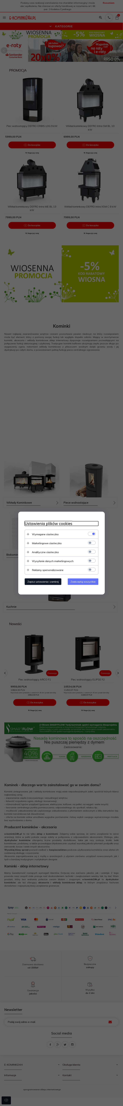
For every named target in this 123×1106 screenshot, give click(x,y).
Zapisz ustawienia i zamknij (43, 581)
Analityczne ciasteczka (45, 552)
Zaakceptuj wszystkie (83, 581)
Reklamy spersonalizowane (47, 569)
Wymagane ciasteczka (45, 534)
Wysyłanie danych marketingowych (53, 560)
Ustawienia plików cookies (48, 523)
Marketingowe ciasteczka (47, 543)
